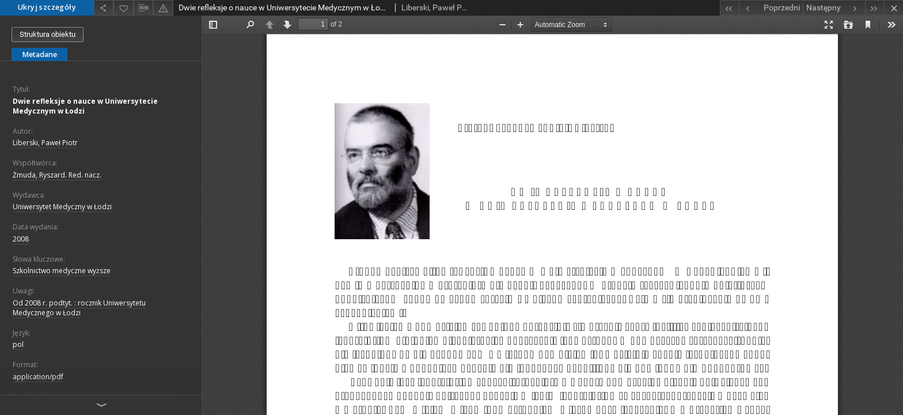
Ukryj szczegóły (47, 7)
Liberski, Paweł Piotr (45, 143)
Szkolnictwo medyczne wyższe (62, 271)
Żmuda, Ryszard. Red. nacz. (57, 175)
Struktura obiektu (47, 34)
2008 (21, 239)
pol (18, 344)
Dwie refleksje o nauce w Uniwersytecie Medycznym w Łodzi (85, 106)
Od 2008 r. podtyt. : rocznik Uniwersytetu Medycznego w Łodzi (79, 308)
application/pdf (38, 377)
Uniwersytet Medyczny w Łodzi (62, 207)
